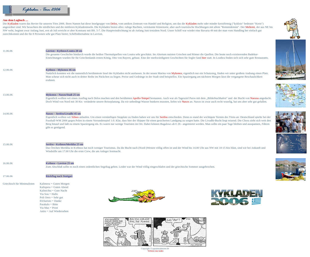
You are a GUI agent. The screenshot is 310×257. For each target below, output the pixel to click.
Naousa (254, 98)
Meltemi (250, 27)
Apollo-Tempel (141, 98)
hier (204, 57)
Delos (113, 23)
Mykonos (176, 73)
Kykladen (13, 23)
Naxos (185, 101)
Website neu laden (155, 251)
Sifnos (75, 117)
